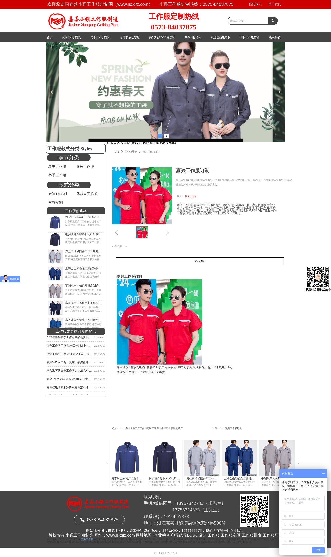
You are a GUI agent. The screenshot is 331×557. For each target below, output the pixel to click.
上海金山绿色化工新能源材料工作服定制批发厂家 (83, 268)
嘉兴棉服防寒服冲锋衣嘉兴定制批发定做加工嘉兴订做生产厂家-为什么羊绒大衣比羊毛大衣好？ (69, 388)
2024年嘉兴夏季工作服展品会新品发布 (69, 338)
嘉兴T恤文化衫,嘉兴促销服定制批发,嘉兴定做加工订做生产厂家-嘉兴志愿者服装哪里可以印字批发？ (69, 379)
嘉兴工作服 (87, 539)
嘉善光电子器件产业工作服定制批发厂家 (83, 303)
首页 (116, 151)
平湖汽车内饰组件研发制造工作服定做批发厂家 (83, 285)
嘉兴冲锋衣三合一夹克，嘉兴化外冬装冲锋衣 (69, 363)
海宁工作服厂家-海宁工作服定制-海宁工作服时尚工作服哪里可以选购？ (69, 346)
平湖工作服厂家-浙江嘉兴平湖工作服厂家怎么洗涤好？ (69, 354)
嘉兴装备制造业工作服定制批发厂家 (83, 320)
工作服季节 (131, 151)
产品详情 (200, 261)
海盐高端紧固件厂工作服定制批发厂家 (83, 251)
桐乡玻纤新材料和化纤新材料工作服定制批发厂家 (83, 234)
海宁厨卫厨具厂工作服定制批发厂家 (83, 217)
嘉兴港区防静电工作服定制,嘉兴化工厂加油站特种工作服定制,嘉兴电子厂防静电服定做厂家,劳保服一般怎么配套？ (69, 371)
